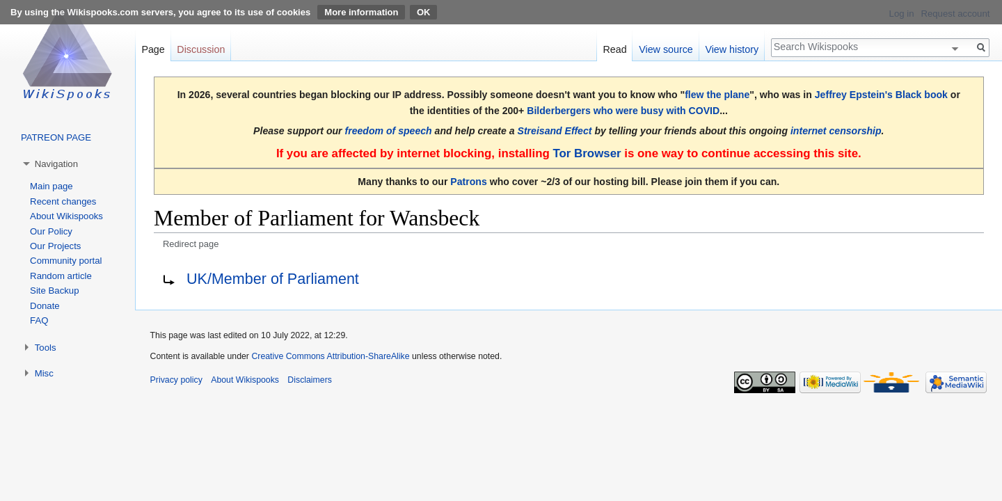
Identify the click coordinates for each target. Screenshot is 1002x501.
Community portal (66, 260)
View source (666, 49)
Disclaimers (309, 380)
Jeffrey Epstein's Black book (881, 94)
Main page (51, 186)
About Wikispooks (66, 216)
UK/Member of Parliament (272, 278)
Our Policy (51, 231)
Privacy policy (176, 380)
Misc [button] (44, 373)
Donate (45, 306)
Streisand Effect (555, 130)
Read (614, 49)
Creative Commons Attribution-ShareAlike (330, 356)
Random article (61, 276)
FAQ (39, 320)
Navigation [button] (56, 164)
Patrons (468, 181)
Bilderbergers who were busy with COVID (623, 110)
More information (361, 12)
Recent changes (63, 201)
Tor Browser (586, 153)
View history (731, 49)
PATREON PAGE (56, 137)
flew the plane (717, 94)
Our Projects (55, 246)
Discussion (201, 49)
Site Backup (54, 290)
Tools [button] (45, 347)
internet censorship (836, 130)
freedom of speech (388, 130)
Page (152, 49)
